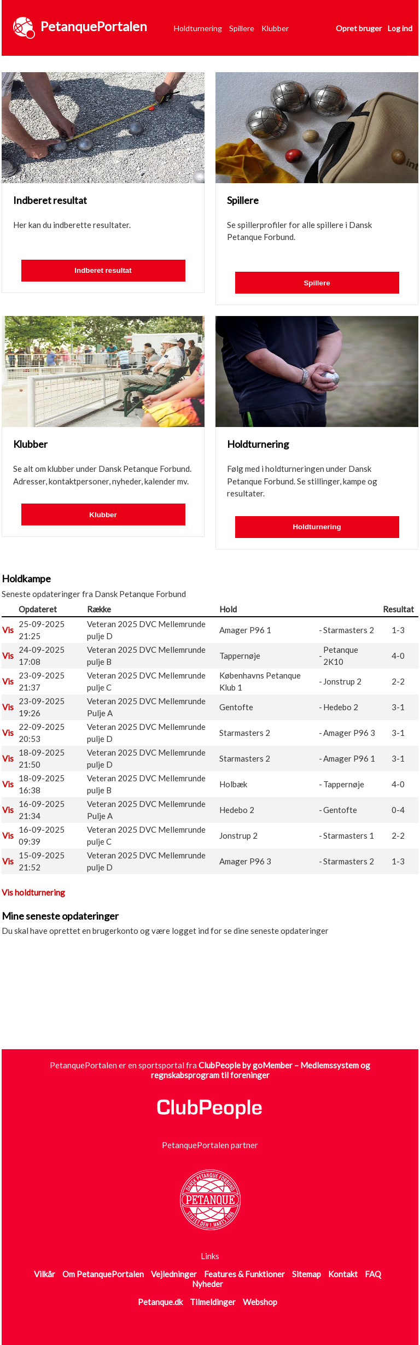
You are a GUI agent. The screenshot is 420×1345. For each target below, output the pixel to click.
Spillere (241, 28)
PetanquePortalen (93, 26)
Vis (8, 630)
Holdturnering (198, 28)
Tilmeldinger (213, 1302)
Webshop (260, 1302)
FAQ (373, 1274)
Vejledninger (174, 1274)
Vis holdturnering (33, 892)
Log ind (400, 28)
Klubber (275, 28)
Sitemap (306, 1274)
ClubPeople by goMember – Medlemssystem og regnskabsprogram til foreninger (261, 1070)
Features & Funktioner (244, 1274)
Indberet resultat (102, 270)
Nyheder (207, 1284)
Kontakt (343, 1274)
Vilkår (44, 1274)
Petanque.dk (160, 1302)
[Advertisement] (201, 1006)
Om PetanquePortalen (103, 1274)
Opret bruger (359, 28)
